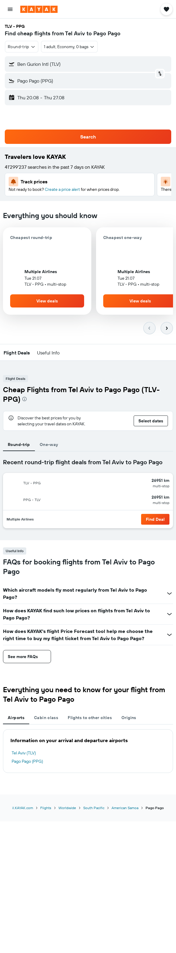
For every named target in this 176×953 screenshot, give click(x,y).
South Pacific (93, 808)
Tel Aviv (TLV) (24, 753)
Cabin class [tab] (46, 717)
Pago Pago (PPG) (27, 761)
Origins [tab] (128, 717)
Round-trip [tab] (19, 444)
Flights (45, 808)
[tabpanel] (88, 495)
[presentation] (24, 399)
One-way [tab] (49, 444)
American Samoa (125, 808)
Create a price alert (62, 189)
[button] (10, 9)
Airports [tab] (16, 717)
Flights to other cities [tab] (90, 717)
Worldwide (67, 808)
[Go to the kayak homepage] (39, 9)
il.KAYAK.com (22, 808)
